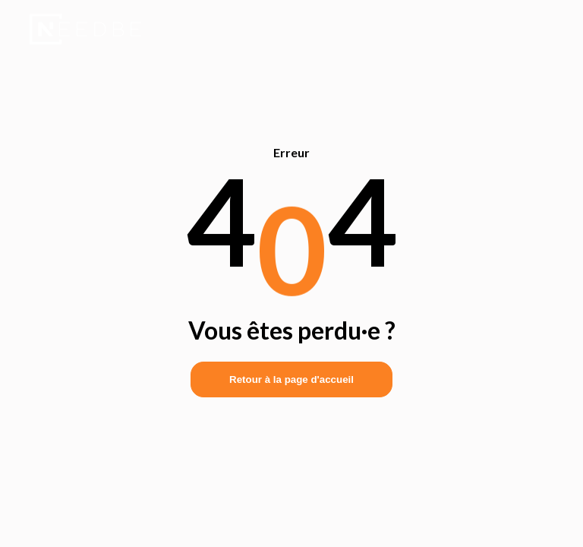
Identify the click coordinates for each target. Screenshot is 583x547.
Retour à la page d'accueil (291, 379)
